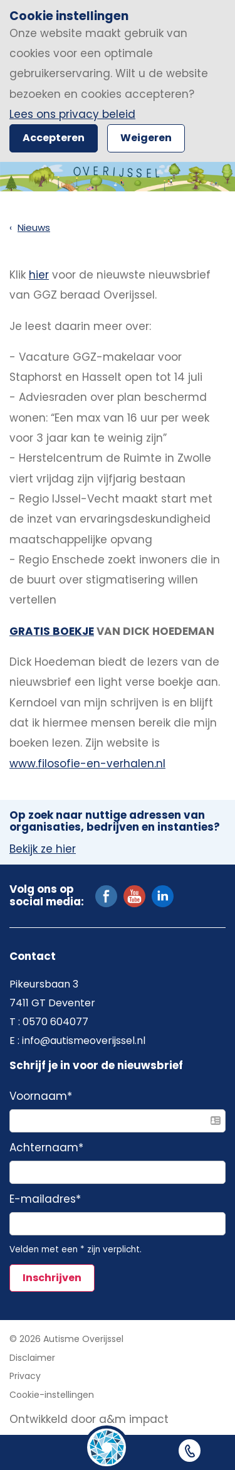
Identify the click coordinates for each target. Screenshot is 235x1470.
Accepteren (54, 137)
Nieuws (34, 227)
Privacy (25, 1376)
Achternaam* (46, 1148)
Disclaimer (32, 1357)
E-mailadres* (45, 1199)
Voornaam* (40, 1096)
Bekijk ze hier (42, 849)
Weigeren (146, 137)
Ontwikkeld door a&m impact (89, 1419)
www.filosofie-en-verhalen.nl (87, 763)
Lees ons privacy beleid (72, 114)
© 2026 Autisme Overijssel (66, 1339)
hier (39, 274)
